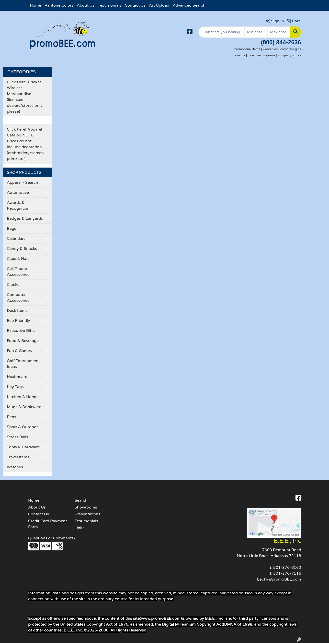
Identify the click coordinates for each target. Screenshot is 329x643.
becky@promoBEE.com (279, 579)
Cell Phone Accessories (18, 271)
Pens (11, 416)
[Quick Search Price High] (279, 32)
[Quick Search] (221, 32)
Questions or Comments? (52, 538)
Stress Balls (17, 437)
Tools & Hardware (23, 447)
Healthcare (17, 376)
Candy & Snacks (22, 248)
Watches (15, 467)
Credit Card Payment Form (47, 524)
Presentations (88, 514)
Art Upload (159, 5)
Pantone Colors (59, 5)
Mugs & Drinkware (24, 406)
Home (35, 5)
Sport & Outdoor (22, 427)
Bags (11, 228)
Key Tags (15, 386)
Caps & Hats (18, 258)
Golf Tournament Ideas (23, 363)
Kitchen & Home (22, 396)
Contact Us (135, 5)
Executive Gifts (21, 330)
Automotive (18, 192)
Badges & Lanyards (25, 218)
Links (79, 527)
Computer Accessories (18, 297)
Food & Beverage (23, 340)
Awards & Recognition (18, 205)
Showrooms (86, 507)
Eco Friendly (18, 320)
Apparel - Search (22, 182)
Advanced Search (189, 5)
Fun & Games (19, 350)
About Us (85, 5)
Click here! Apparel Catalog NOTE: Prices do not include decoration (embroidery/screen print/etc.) (25, 144)
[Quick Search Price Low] (256, 32)
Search (81, 500)
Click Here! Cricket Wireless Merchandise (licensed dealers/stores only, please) (25, 97)
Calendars (16, 238)
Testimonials (109, 5)
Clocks (13, 284)
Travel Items (18, 457)
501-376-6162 (287, 567)
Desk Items (17, 310)
